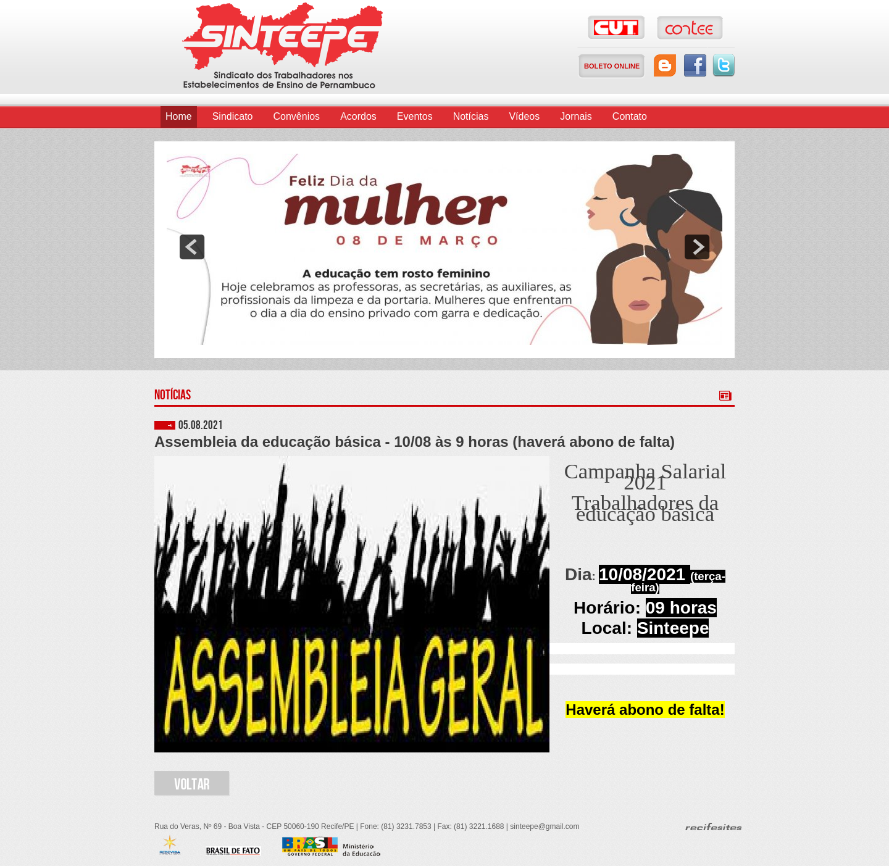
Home (178, 116)
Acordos (358, 116)
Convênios (296, 116)
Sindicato (232, 116)
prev (192, 247)
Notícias (471, 116)
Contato (629, 116)
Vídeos (524, 116)
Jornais (576, 116)
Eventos (415, 116)
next (697, 247)
